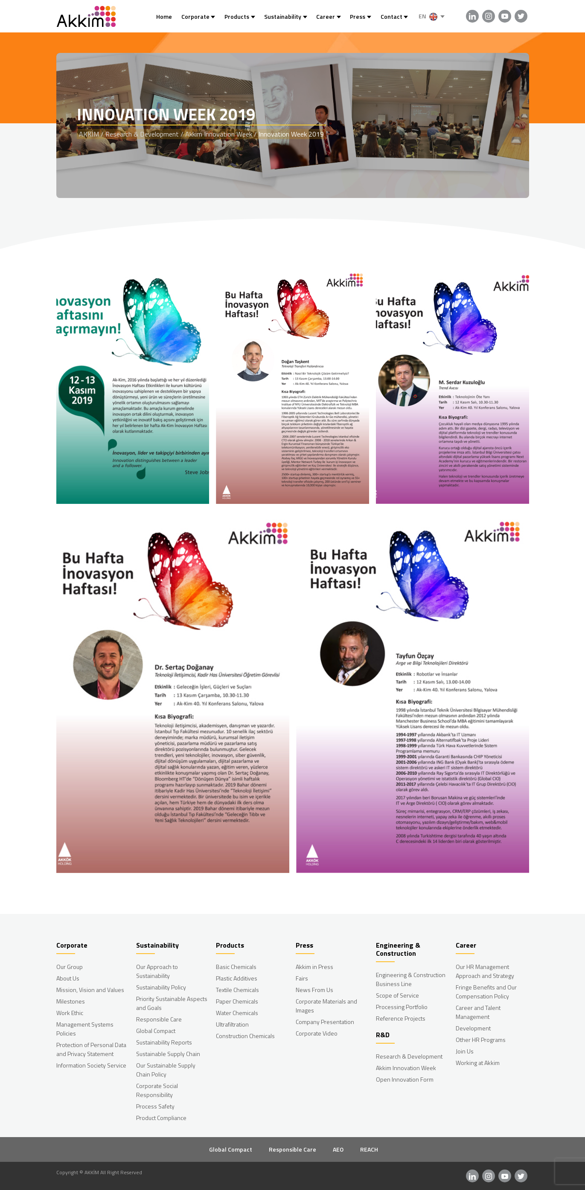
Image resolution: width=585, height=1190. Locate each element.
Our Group (69, 966)
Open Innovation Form (405, 1079)
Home (164, 16)
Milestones (70, 1001)
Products (236, 16)
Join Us (465, 1051)
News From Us (314, 989)
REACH (369, 1149)
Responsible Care (159, 1019)
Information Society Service (91, 1065)
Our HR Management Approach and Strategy (485, 971)
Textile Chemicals (237, 989)
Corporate (195, 16)
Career (325, 16)
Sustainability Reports (164, 1042)
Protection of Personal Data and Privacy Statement (91, 1049)
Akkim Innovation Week (406, 1067)
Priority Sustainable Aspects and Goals (171, 1003)
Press (357, 16)
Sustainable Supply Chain (168, 1053)
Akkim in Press (314, 966)
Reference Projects (400, 1018)
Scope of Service (397, 995)
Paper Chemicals (237, 1001)
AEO (338, 1149)
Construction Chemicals (245, 1035)
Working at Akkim (478, 1062)
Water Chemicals (237, 1012)
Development (473, 1028)
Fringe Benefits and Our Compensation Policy (486, 992)
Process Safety (155, 1106)
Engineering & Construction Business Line (410, 979)
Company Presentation (325, 1021)
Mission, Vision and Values (90, 989)
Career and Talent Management (478, 1012)
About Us (67, 978)
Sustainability (282, 16)
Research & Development (409, 1056)
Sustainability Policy (161, 987)
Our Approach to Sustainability (157, 971)
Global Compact (155, 1030)
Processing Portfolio (402, 1006)
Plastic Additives (236, 978)
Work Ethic (69, 1012)
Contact (391, 16)
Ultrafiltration (232, 1024)
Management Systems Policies (85, 1029)
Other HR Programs (481, 1039)
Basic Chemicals (236, 966)
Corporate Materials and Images (326, 1006)
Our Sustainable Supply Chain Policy (165, 1070)
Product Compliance (161, 1117)
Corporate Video (317, 1033)
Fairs (302, 978)
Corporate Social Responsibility (157, 1090)
